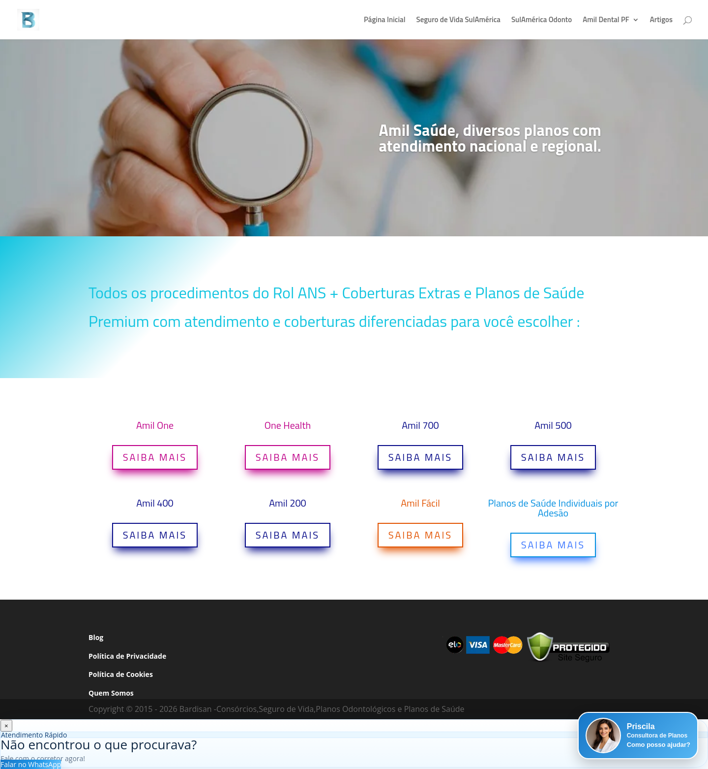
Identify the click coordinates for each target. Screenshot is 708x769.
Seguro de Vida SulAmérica (458, 20)
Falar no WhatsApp (30, 764)
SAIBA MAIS (155, 457)
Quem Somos (111, 693)
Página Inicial (384, 20)
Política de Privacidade (127, 656)
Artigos (661, 20)
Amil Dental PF (606, 20)
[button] (638, 735)
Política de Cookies (120, 674)
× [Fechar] (6, 725)
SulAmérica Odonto (541, 20)
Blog (95, 637)
